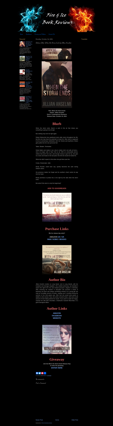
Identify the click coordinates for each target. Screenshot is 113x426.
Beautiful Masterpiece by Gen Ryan (29, 71)
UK (63, 237)
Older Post (75, 420)
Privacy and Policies (40, 34)
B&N (49, 239)
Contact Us (52, 34)
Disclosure (29, 34)
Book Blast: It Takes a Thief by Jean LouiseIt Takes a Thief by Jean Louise (29, 99)
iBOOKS (62, 239)
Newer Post (39, 420)
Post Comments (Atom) (47, 423)
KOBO (55, 239)
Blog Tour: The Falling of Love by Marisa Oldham (29, 58)
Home (21, 34)
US (59, 237)
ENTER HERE (57, 368)
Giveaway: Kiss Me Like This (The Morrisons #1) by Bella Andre (29, 44)
